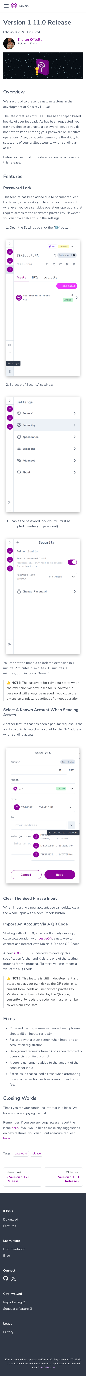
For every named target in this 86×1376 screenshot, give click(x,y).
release (36, 1153)
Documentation (14, 1249)
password (21, 1153)
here (15, 1128)
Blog (6, 1255)
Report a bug (14, 1302)
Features (9, 1226)
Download (10, 1219)
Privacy (8, 1332)
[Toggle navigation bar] (6, 6)
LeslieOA (45, 938)
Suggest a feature (17, 1308)
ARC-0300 (21, 953)
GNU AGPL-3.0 (46, 1367)
